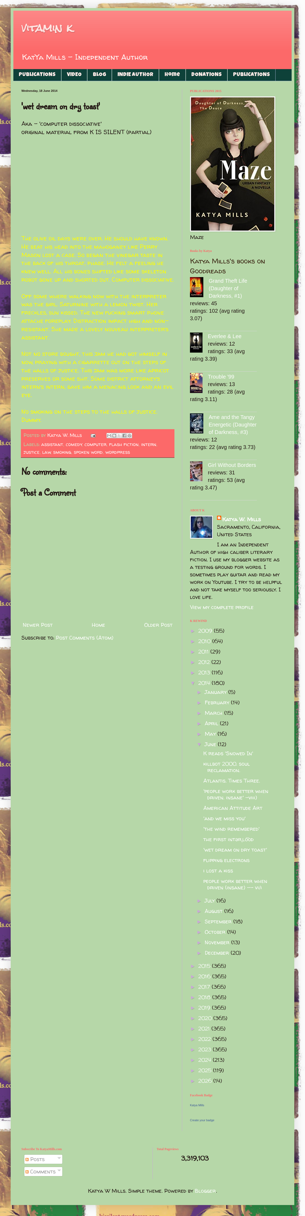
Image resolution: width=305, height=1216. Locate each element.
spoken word (88, 452)
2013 (205, 672)
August (214, 911)
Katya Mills (197, 1105)
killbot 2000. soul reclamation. (226, 767)
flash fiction (124, 444)
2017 (205, 986)
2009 (206, 630)
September (219, 921)
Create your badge (202, 1120)
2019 (205, 1007)
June (211, 744)
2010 (205, 641)
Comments (40, 1171)
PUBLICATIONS (37, 75)
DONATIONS (206, 75)
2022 (205, 1039)
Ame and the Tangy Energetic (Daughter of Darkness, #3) (233, 424)
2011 (204, 651)
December (218, 952)
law (46, 452)
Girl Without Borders (232, 465)
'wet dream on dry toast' (235, 849)
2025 (205, 1070)
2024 (205, 1059)
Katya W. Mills (241, 519)
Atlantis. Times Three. (231, 780)
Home (172, 75)
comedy (74, 444)
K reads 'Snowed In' (228, 753)
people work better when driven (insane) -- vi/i (235, 884)
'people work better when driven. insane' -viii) (235, 794)
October (216, 931)
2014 (205, 682)
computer (95, 444)
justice (32, 452)
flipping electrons (226, 860)
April (212, 723)
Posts (35, 1159)
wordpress (117, 452)
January (216, 692)
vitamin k (47, 28)
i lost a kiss (218, 870)
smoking (62, 452)
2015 (205, 965)
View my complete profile (222, 607)
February (218, 702)
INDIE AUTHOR (135, 75)
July (210, 900)
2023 (205, 1049)
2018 (205, 997)
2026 (205, 1080)
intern (148, 444)
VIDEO (74, 75)
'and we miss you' (224, 818)
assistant (52, 444)
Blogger (205, 1190)
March (214, 712)
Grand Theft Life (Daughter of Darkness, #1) (228, 288)
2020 (205, 1018)
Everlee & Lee (225, 336)
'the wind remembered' (231, 828)
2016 (205, 976)
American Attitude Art (232, 807)
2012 (204, 662)
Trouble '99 (221, 377)
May (211, 733)
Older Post (158, 624)
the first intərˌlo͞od (228, 839)
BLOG (99, 75)
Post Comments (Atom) (84, 637)
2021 (204, 1028)
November (218, 942)
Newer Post (38, 624)
